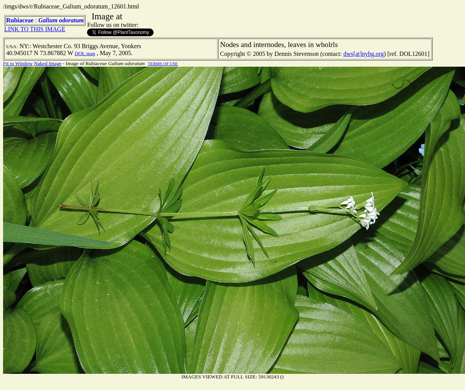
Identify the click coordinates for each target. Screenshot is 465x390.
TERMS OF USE (163, 63)
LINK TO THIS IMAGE (34, 29)
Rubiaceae (19, 20)
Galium (48, 20)
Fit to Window (18, 63)
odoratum (71, 20)
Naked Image (47, 63)
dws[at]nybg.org (363, 53)
